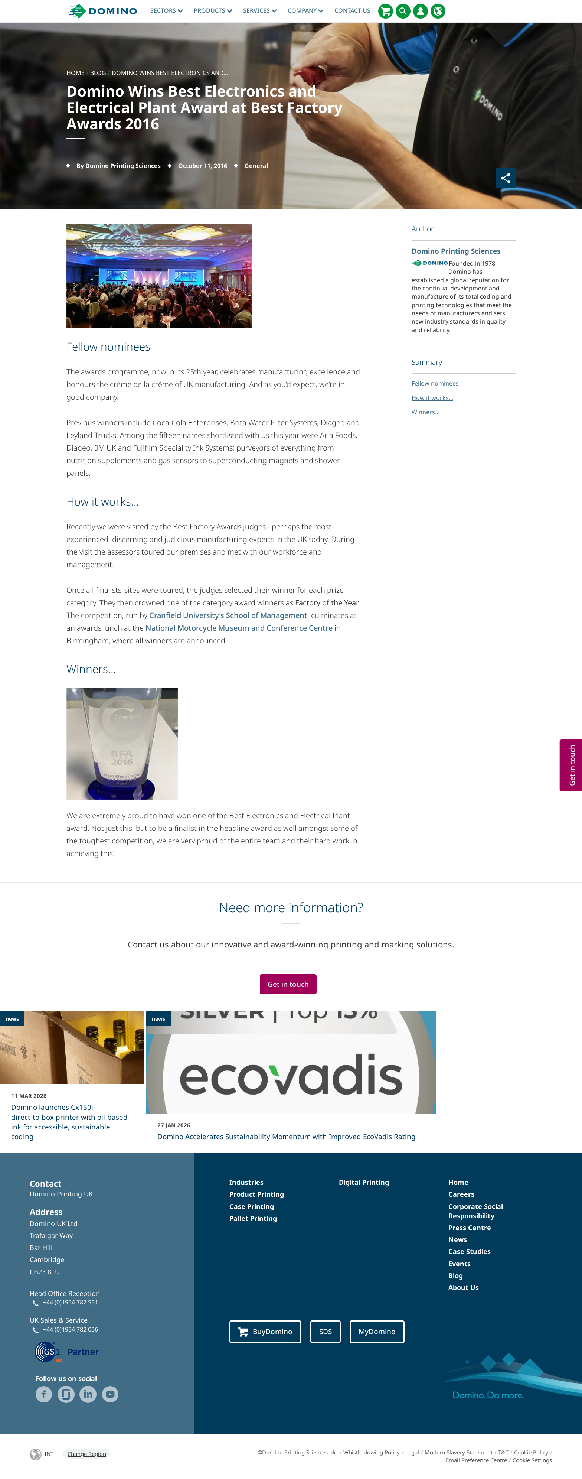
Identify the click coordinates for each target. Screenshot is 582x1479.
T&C (503, 1452)
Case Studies (469, 1251)
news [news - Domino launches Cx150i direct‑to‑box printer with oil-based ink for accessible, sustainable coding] (12, 1018)
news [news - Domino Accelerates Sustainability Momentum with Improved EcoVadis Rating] (158, 1018)
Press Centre (469, 1227)
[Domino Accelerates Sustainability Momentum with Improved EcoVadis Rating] (291, 1080)
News (457, 1239)
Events (459, 1263)
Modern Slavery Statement (459, 1452)
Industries (246, 1182)
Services (260, 10)
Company (306, 10)
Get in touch (288, 984)
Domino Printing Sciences (456, 251)
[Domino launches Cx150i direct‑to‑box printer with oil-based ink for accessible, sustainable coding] (72, 1080)
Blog (455, 1275)
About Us (463, 1287)
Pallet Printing (253, 1218)
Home (458, 1182)
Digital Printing (364, 1182)
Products (213, 10)
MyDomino (377, 1331)
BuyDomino (265, 1332)
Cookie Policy (531, 1452)
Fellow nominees (435, 383)
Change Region (87, 1453)
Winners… (426, 412)
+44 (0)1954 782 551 (70, 1302)
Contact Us (352, 10)
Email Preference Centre (476, 1460)
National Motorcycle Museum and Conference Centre (239, 628)
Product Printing (256, 1194)
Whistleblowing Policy (371, 1452)
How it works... (432, 398)
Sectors (166, 10)
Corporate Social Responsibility (475, 1211)
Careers (461, 1194)
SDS (325, 1331)
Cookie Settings (532, 1460)
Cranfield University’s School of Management (228, 615)
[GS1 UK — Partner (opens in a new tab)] (67, 1350)
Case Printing (251, 1206)
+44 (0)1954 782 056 (70, 1329)
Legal (412, 1452)
